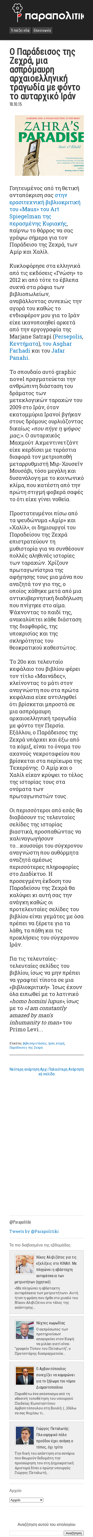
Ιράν (51, 1043)
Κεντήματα (23, 343)
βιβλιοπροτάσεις (35, 1043)
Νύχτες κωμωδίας (50, 1323)
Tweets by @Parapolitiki (34, 1231)
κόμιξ (60, 1043)
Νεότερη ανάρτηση (24, 1069)
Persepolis (68, 336)
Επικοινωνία (42, 30)
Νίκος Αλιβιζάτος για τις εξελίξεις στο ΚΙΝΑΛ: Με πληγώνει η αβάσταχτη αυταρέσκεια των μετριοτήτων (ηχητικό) (46, 1269)
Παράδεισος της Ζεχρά (26, 1047)
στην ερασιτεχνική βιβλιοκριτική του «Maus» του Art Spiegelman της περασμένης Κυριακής (44, 209)
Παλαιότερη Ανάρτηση (66, 1069)
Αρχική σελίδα (47, 1071)
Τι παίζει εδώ (20, 30)
